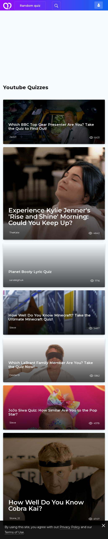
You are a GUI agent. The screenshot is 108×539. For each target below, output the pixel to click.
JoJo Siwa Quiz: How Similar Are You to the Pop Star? (52, 412)
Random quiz (30, 6)
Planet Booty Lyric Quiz (30, 272)
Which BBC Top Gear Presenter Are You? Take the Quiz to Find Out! (51, 126)
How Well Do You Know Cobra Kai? (46, 505)
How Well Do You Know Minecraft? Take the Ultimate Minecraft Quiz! (49, 317)
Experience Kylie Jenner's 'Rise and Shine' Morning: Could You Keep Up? (49, 216)
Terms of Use (14, 532)
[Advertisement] (54, 42)
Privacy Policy (70, 527)
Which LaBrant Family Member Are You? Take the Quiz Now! (50, 365)
